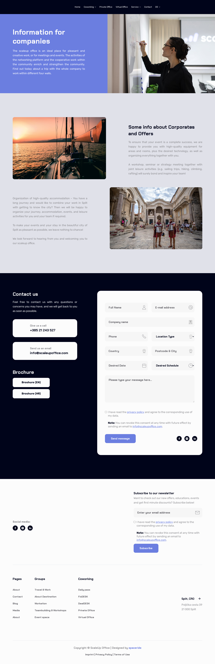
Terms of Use (122, 654)
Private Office (105, 7)
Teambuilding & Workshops (50, 610)
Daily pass (84, 589)
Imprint (89, 654)
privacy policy (135, 412)
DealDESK (84, 603)
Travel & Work (43, 589)
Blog (15, 603)
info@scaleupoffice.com (147, 426)
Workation (41, 603)
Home (77, 7)
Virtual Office (122, 7)
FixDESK (83, 596)
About (16, 589)
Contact (148, 7)
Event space (42, 617)
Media (16, 610)
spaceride (135, 648)
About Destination (45, 596)
